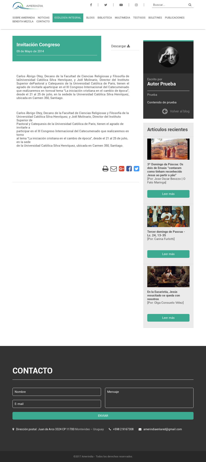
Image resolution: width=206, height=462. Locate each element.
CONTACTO (43, 21)
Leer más (168, 194)
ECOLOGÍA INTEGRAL (68, 17)
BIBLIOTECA (105, 17)
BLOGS (90, 17)
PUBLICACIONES (174, 17)
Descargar (120, 46)
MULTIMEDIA (122, 17)
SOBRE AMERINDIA (23, 17)
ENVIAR (103, 416)
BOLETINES (155, 17)
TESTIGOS (139, 17)
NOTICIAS (43, 17)
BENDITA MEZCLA (22, 21)
